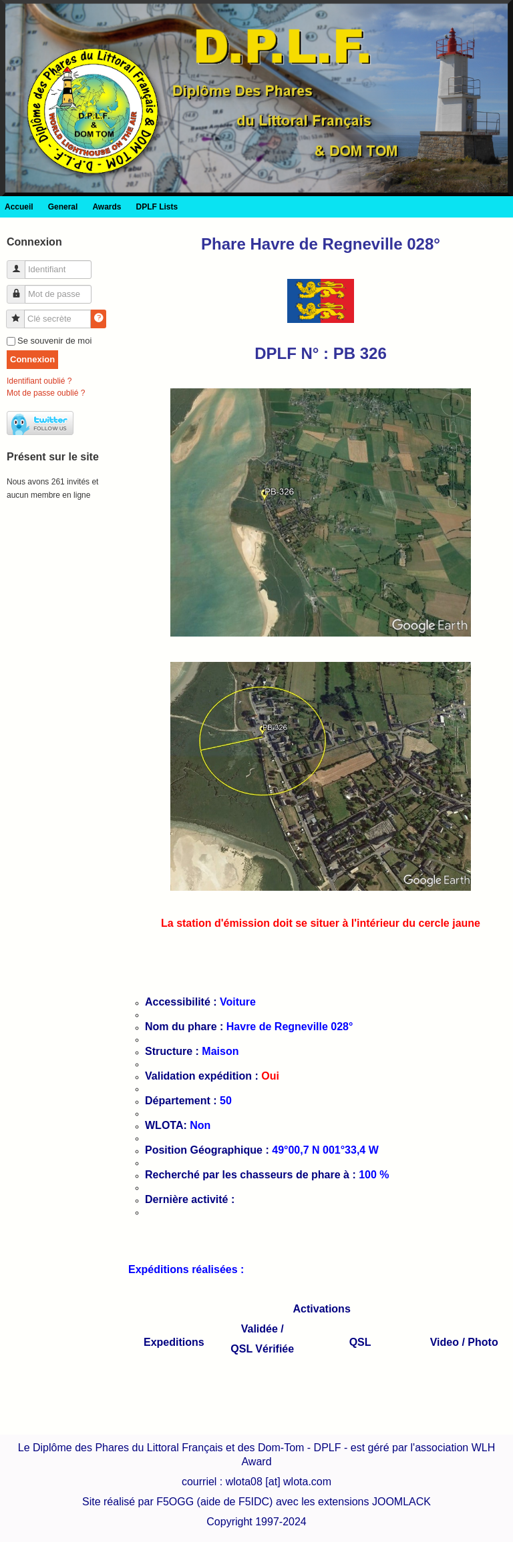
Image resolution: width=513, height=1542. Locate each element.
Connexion (32, 359)
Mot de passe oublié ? (46, 393)
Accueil (19, 207)
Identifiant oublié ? (39, 381)
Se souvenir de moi (54, 341)
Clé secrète (20, 313)
